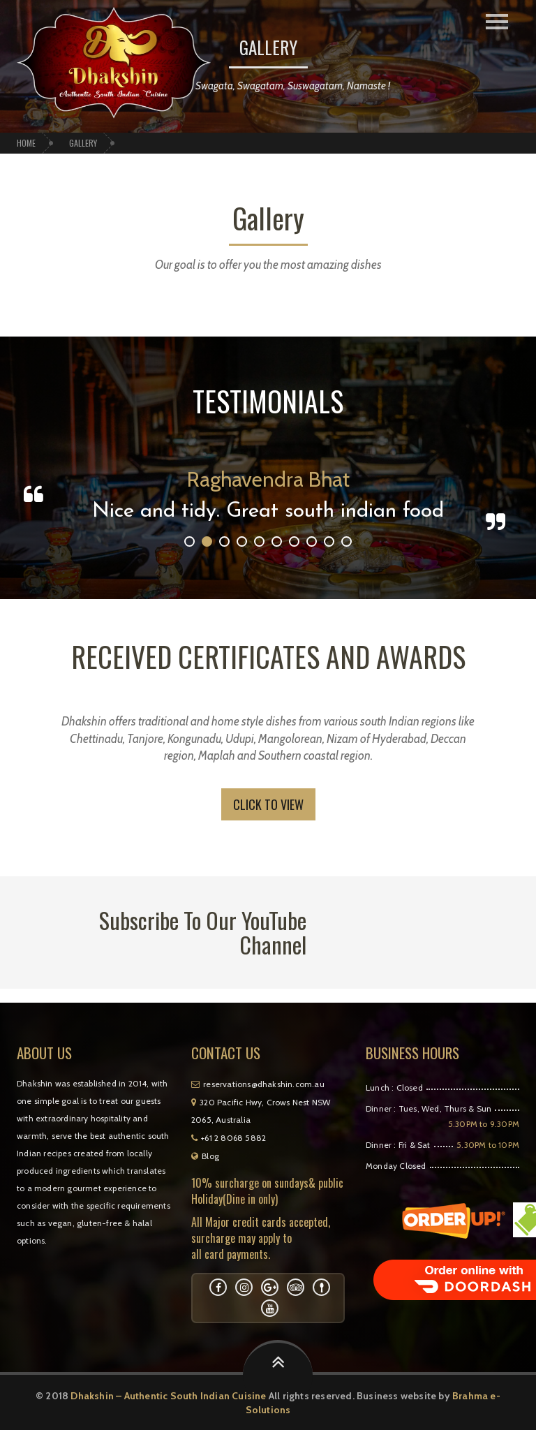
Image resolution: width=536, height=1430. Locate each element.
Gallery (83, 143)
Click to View (268, 804)
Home (26, 143)
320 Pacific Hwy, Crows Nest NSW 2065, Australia (260, 1111)
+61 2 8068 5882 (228, 1138)
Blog (205, 1156)
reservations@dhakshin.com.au (258, 1084)
